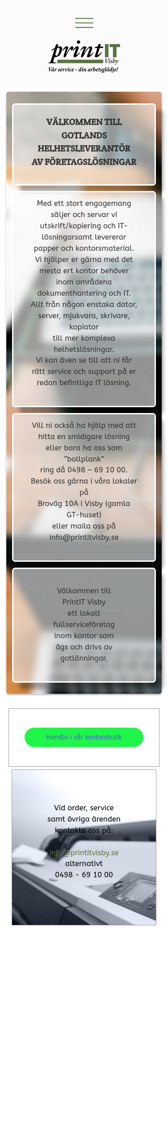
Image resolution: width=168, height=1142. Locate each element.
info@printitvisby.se (83, 853)
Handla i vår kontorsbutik (84, 737)
